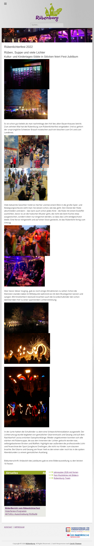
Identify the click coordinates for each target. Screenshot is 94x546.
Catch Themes (75, 543)
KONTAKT (8, 527)
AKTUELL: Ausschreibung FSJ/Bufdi (21, 514)
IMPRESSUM (19, 527)
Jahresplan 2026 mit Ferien (66, 472)
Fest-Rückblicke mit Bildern (66, 475)
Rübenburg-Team (62, 478)
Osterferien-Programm (15, 511)
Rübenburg (30, 543)
